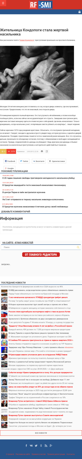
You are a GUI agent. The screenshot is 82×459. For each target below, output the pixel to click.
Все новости (41, 433)
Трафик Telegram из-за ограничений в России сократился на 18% (37, 397)
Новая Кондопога (26, 40)
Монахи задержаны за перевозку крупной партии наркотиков (36, 365)
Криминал (21, 151)
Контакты (71, 454)
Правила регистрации (56, 454)
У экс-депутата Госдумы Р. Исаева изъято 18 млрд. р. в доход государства (41, 322)
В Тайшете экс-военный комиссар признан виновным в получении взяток (41, 376)
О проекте (10, 454)
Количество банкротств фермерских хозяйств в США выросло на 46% (32, 286)
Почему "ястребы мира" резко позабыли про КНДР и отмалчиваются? (39, 301)
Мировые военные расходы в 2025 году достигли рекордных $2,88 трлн (40, 390)
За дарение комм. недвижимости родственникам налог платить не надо (41, 412)
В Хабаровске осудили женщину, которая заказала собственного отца (39, 308)
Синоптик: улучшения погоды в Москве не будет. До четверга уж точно (40, 426)
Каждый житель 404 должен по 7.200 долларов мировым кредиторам (39, 329)
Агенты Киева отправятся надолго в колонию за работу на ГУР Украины (40, 344)
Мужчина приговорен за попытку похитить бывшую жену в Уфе (37, 358)
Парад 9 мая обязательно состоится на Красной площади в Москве (38, 294)
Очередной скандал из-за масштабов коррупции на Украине (35, 419)
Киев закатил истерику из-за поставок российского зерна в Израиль (39, 315)
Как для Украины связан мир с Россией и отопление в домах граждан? (40, 351)
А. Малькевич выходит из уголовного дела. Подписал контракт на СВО (40, 336)
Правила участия (39, 454)
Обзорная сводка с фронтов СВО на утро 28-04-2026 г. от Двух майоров (32, 369)
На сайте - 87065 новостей (17, 242)
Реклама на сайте (23, 454)
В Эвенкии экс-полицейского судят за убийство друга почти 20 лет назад (41, 383)
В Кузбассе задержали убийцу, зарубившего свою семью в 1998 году (39, 404)
